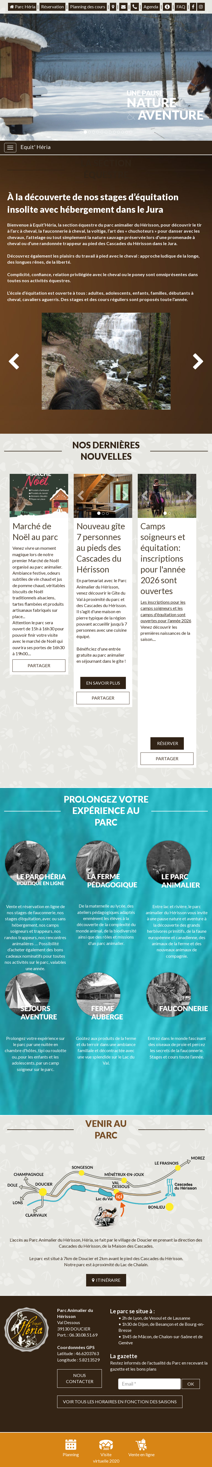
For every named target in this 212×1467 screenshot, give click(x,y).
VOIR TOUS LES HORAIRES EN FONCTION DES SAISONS (120, 1344)
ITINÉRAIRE (106, 1222)
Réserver (167, 720)
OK (190, 1326)
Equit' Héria (35, 146)
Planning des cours (87, 6)
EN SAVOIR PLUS (103, 659)
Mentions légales (119, 1435)
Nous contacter (79, 1321)
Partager (39, 642)
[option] (106, 359)
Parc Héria (22, 6)
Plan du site (88, 1435)
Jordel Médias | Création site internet (118, 1426)
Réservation (52, 6)
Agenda (151, 6)
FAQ (180, 6)
